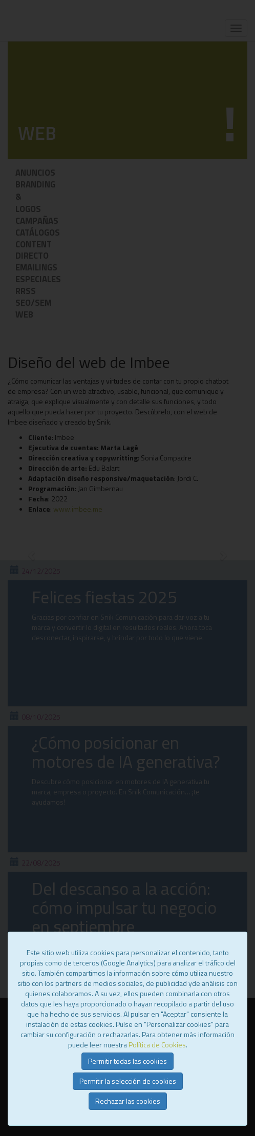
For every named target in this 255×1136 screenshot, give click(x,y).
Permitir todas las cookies (127, 1061)
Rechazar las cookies (127, 1101)
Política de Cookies (157, 1044)
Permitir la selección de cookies (127, 1081)
